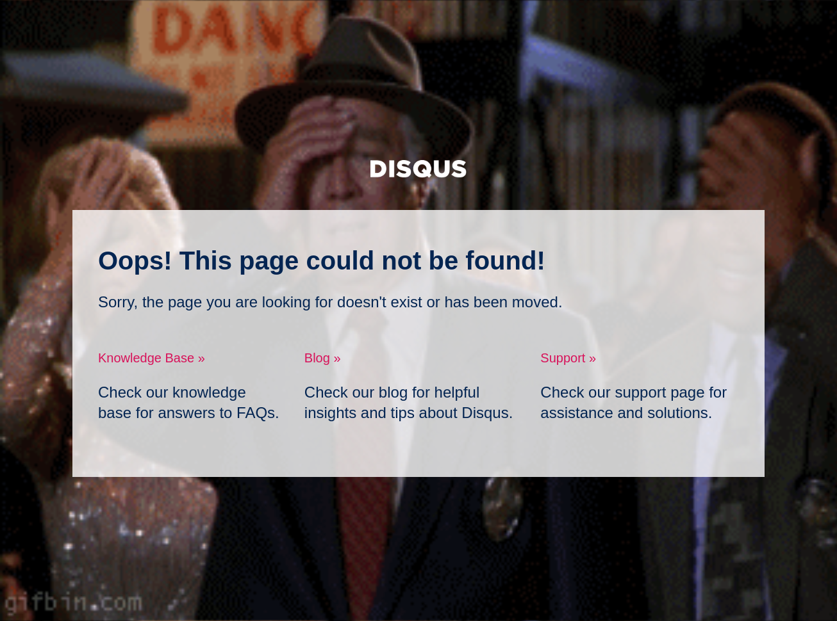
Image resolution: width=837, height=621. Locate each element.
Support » (568, 358)
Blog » (322, 358)
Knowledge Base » (151, 358)
